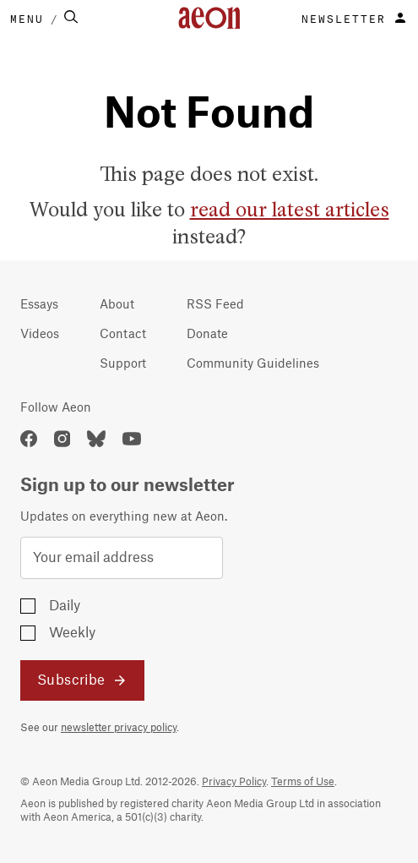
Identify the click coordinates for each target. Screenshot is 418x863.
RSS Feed (215, 305)
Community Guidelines (253, 364)
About (117, 305)
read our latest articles (289, 211)
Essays (39, 305)
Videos (39, 335)
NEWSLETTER (343, 18)
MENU (27, 18)
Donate (207, 335)
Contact (123, 335)
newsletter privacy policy (118, 728)
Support (123, 364)
